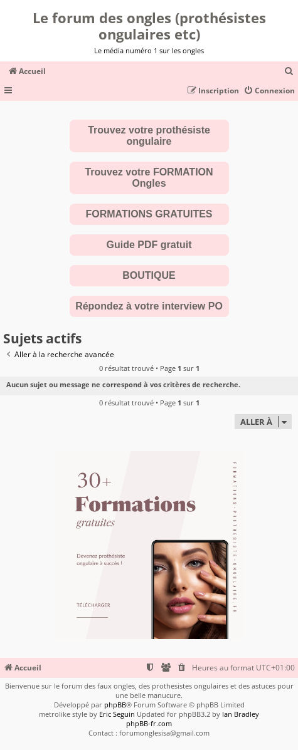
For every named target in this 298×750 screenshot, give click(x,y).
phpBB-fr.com (149, 723)
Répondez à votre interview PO (149, 306)
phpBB (115, 704)
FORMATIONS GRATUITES (148, 214)
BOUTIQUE (148, 275)
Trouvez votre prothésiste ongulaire (149, 136)
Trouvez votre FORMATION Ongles (149, 178)
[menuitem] (289, 71)
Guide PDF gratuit (149, 244)
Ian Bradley (240, 714)
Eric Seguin (117, 714)
